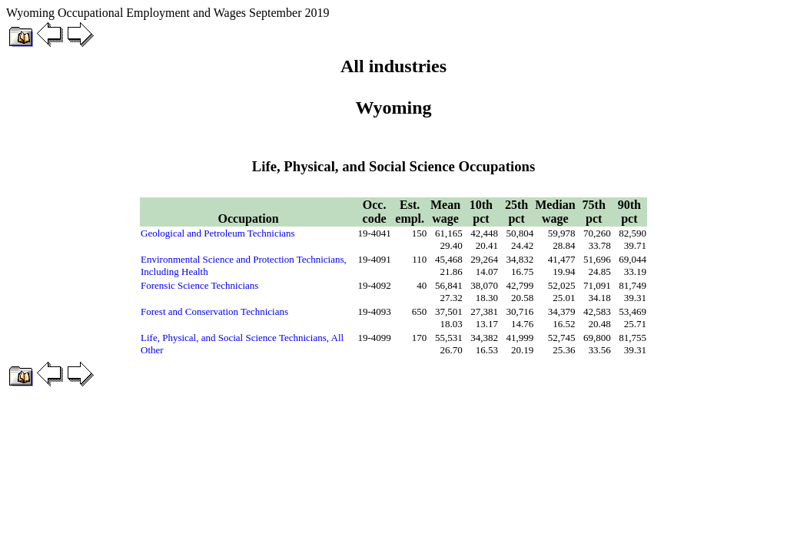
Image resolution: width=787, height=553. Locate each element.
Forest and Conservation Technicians (214, 311)
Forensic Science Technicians (199, 285)
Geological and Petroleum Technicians (218, 233)
